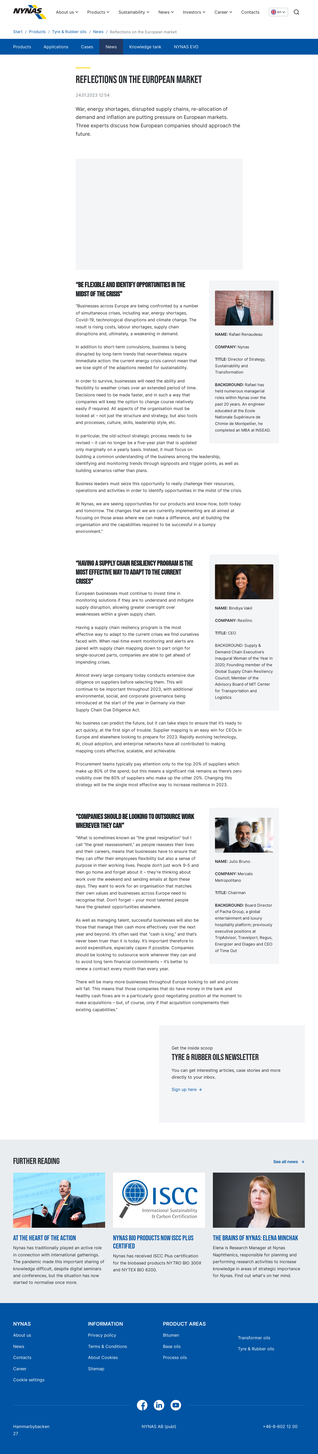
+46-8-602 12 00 (280, 1426)
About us (65, 12)
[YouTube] (176, 1405)
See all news (286, 1161)
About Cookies (103, 1357)
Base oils (172, 1346)
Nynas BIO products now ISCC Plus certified (153, 1242)
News (164, 12)
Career (221, 12)
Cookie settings (28, 1379)
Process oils (175, 1357)
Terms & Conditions (107, 1346)
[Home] (30, 12)
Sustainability (132, 12)
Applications (56, 46)
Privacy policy (102, 1335)
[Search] (296, 12)
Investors (192, 12)
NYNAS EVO (186, 46)
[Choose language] (278, 12)
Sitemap (96, 1368)
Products (96, 12)
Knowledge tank (145, 46)
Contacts (250, 12)
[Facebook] (142, 1405)
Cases (87, 46)
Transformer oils (254, 1337)
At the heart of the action (44, 1238)
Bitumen (171, 1335)
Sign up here (184, 1089)
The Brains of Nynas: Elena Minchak (255, 1238)
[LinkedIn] (159, 1405)
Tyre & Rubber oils (256, 1348)
